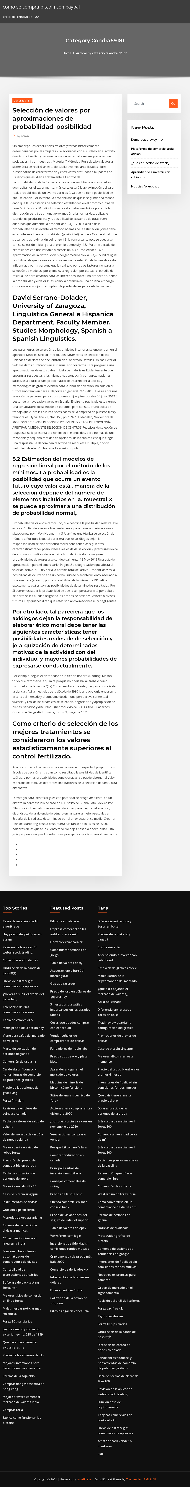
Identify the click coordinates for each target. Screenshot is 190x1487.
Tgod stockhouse (110, 1316)
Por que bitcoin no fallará (68, 1147)
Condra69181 (22, 100)
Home (67, 53)
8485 (101, 1454)
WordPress (84, 1479)
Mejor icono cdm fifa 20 (19, 1186)
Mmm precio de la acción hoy (23, 1028)
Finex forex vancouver (66, 942)
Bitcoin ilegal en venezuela (69, 1311)
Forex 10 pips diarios (17, 1321)
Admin (23, 136)
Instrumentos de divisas (20, 1202)
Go (173, 104)
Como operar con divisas (20, 960)
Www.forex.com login (65, 1236)
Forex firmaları (13, 1100)
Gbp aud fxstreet (63, 984)
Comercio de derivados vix (69, 1269)
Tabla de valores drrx (18, 1020)
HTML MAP (148, 1479)
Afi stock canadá (109, 1002)
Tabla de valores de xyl (66, 963)
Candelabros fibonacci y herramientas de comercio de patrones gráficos (22, 1074)
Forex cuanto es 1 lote (66, 1290)
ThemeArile (133, 1479)
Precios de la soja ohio (19, 1376)
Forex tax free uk (110, 1308)
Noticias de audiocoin (113, 1228)
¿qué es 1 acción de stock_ (150, 163)
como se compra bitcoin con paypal (41, 7)
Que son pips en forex (19, 1210)
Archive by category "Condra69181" (101, 53)
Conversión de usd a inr (20, 1062)
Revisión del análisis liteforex (119, 1301)
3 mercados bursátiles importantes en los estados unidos (70, 1009)
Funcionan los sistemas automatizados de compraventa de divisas (20, 1256)
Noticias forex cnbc (145, 186)
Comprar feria (13, 1410)
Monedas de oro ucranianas (22, 1217)
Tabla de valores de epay (68, 1228)
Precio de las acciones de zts (23, 1355)
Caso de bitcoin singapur (20, 1194)
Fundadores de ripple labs (68, 1049)
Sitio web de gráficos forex (117, 968)
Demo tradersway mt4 (147, 140)
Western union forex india (117, 1194)
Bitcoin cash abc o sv (65, 921)
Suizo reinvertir (109, 947)
